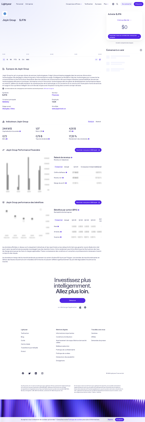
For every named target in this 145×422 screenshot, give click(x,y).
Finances (55, 95)
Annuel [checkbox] (66, 167)
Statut (23, 351)
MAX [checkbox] (27, 59)
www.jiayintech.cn (59, 109)
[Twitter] (29, 373)
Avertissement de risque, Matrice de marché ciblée (71, 341)
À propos (98, 4)
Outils (23, 340)
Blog (22, 337)
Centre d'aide (25, 344)
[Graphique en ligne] (96, 59)
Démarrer (72, 300)
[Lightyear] (7, 4)
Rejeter (110, 419)
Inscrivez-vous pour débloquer (88, 150)
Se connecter (126, 4)
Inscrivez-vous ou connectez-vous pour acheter (124, 36)
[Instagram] (42, 373)
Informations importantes (65, 333)
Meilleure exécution (62, 346)
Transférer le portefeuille (29, 348)
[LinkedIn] (36, 373)
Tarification (89, 4)
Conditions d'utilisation (64, 337)
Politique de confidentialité (65, 350)
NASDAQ (5, 102)
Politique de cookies (63, 353)
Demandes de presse (98, 340)
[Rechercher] (117, 4)
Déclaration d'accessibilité (65, 357)
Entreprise (29, 4)
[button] (27, 93)
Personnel (19, 4)
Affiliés (93, 337)
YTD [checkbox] (15, 59)
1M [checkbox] (11, 59)
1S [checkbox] (7, 59)
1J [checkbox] (4, 59)
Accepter (119, 419)
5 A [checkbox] (23, 59)
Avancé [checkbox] (98, 122)
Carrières (94, 333)
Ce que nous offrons (74, 4)
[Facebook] (23, 373)
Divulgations (60, 361)
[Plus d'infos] (141, 50)
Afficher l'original (49, 88)
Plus (106, 4)
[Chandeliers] (100, 59)
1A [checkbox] (19, 59)
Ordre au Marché (124, 20)
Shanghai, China (8, 109)
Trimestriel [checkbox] (58, 167)
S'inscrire (138, 4)
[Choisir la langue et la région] (113, 4)
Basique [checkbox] (91, 122)
